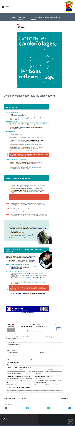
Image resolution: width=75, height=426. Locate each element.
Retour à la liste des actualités (16, 398)
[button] (3, 7)
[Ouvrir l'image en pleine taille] (37, 57)
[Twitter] (27, 408)
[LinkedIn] (69, 408)
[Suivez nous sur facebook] (5, 418)
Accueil (13, 17)
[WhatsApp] (48, 408)
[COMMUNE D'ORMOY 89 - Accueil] (42, 7)
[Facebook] (6, 408)
